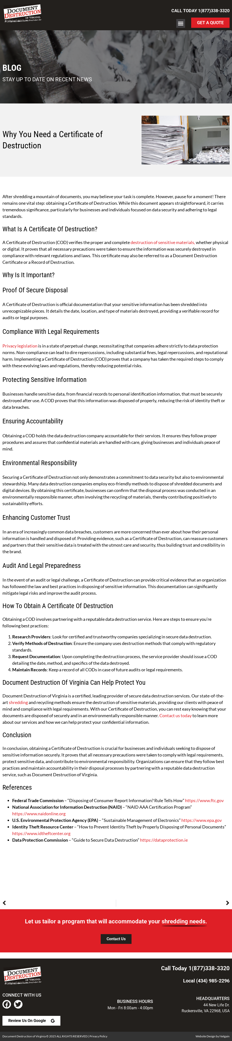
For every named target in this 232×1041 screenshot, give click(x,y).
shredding (18, 702)
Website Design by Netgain (213, 1036)
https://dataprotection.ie (164, 840)
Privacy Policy (98, 1036)
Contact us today (175, 715)
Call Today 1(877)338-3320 (200, 10)
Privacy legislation (19, 345)
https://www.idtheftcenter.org (41, 833)
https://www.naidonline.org (39, 813)
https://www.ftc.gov (204, 800)
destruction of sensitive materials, (163, 242)
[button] (180, 23)
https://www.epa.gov (201, 820)
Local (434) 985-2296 (206, 981)
